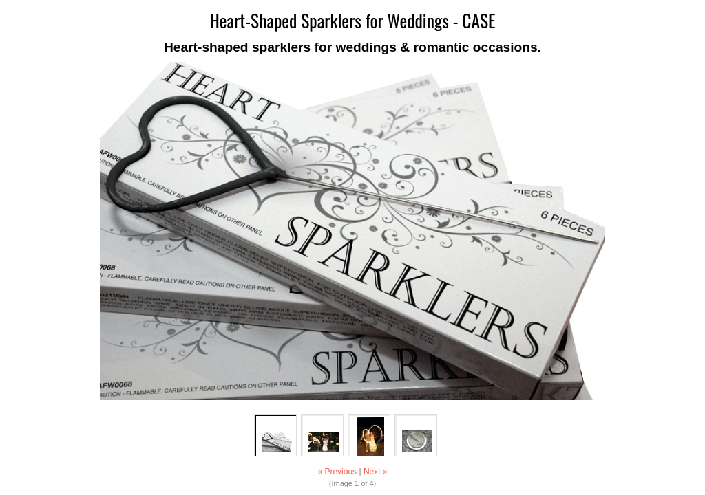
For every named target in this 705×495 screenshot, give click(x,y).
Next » (376, 471)
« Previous (337, 471)
